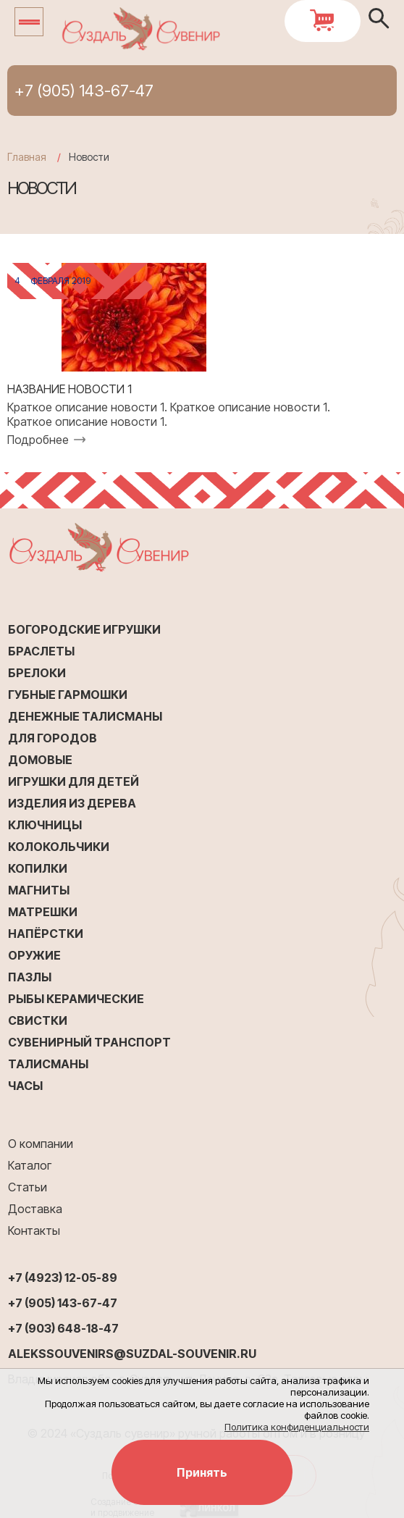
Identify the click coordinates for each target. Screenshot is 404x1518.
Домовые (40, 759)
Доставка (35, 1209)
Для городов (52, 738)
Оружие (34, 955)
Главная (26, 157)
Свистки (37, 1020)
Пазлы (29, 977)
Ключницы (45, 825)
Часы (25, 1085)
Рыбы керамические (76, 998)
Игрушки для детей (73, 781)
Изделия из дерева (72, 803)
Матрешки (42, 912)
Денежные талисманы (85, 716)
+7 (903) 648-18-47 (63, 1328)
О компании (40, 1143)
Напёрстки (45, 933)
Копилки (37, 868)
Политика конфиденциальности (296, 1427)
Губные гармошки (67, 694)
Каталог (29, 1165)
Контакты (34, 1230)
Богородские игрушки (84, 629)
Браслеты (41, 651)
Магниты (39, 890)
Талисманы (48, 1064)
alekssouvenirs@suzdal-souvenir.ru (132, 1353)
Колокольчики (58, 846)
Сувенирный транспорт (89, 1042)
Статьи (27, 1187)
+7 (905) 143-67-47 (83, 90)
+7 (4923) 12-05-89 (62, 1277)
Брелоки (37, 673)
